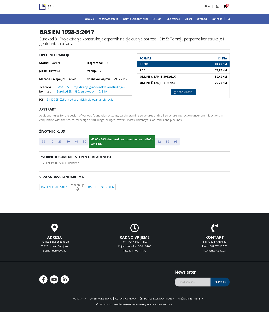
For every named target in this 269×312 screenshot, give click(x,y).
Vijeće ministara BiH (190, 298)
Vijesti (188, 19)
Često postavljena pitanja (156, 298)
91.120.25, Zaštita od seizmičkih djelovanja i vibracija (80, 99)
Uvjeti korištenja (101, 298)
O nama (89, 19)
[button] (227, 19)
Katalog (202, 19)
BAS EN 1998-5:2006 (101, 187)
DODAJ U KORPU (183, 92)
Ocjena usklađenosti (135, 19)
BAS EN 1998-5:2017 (54, 187)
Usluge (157, 19)
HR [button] (207, 6)
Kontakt (217, 19)
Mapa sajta (79, 298)
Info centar (173, 19)
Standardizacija (108, 19)
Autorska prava (125, 298)
